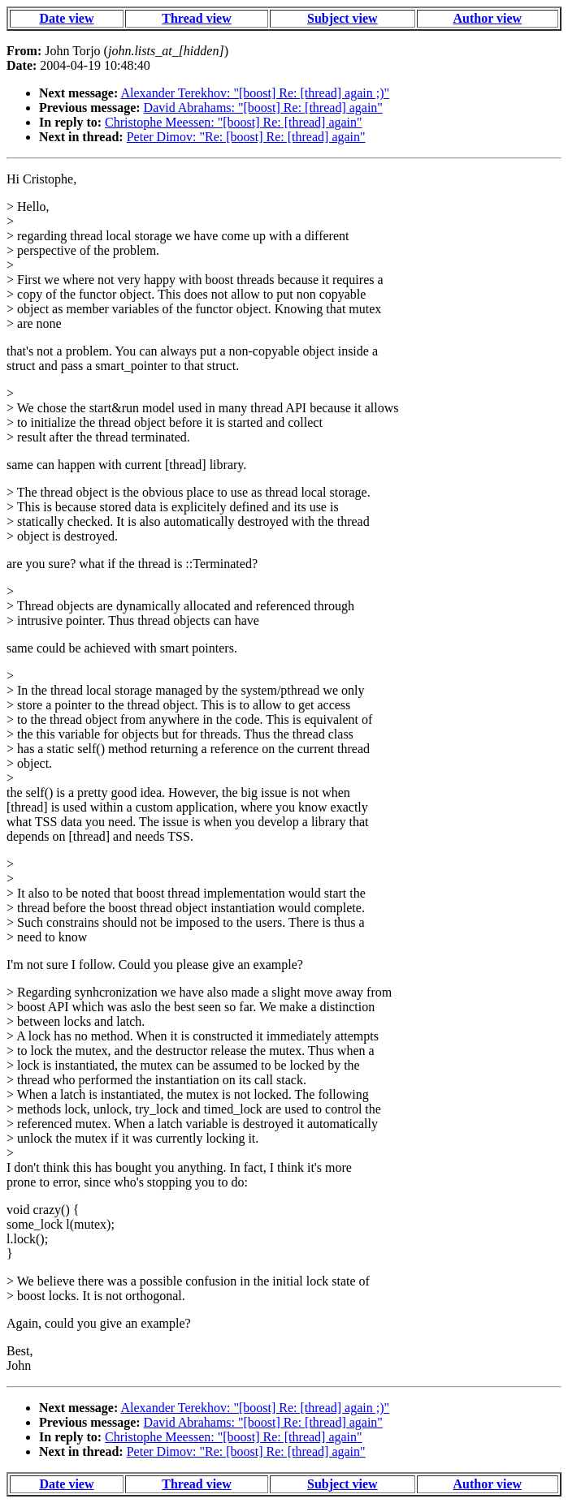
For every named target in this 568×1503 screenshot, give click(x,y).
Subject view (342, 18)
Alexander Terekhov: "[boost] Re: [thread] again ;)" (254, 93)
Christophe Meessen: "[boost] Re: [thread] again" (233, 122)
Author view (487, 18)
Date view (66, 18)
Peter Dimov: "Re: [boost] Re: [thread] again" (246, 137)
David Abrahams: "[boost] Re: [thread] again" (263, 107)
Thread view (196, 18)
